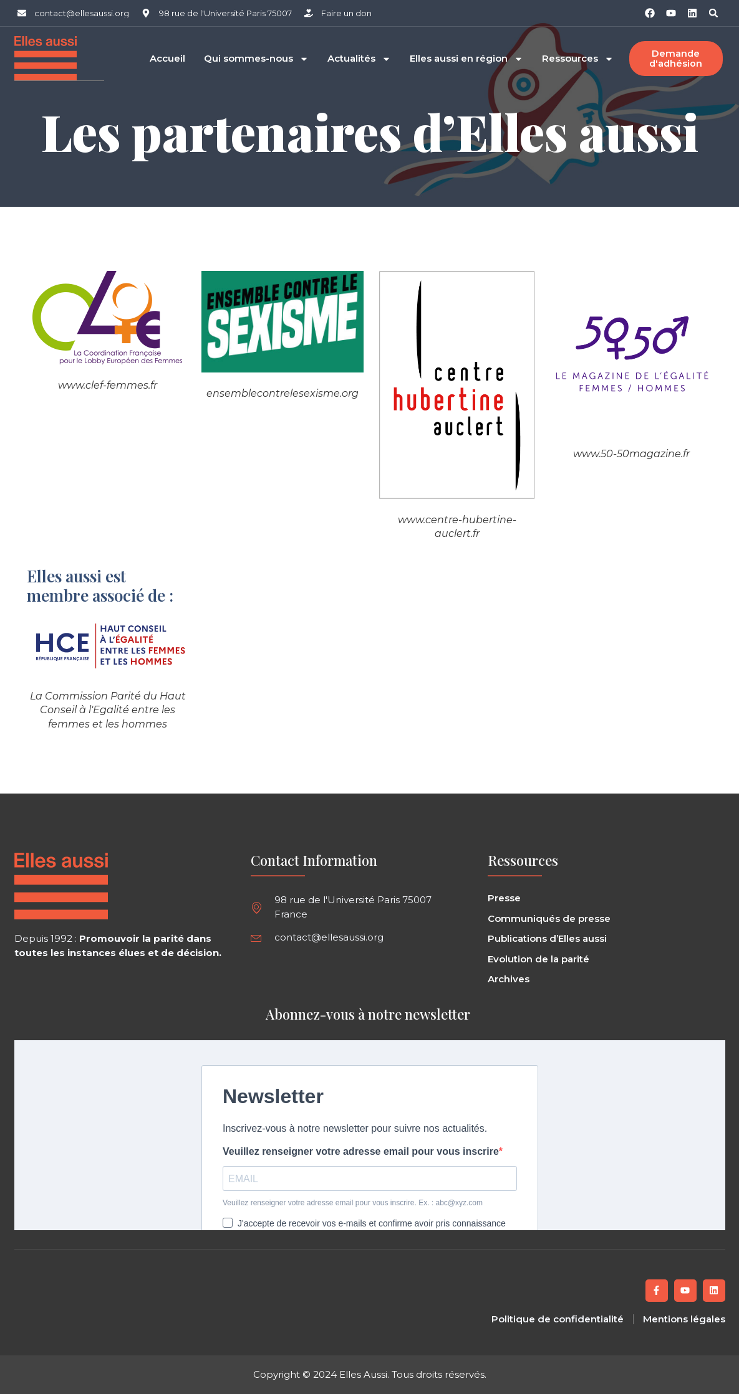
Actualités (359, 58)
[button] (713, 13)
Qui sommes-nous (256, 58)
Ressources (578, 58)
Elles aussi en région (466, 58)
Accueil (167, 58)
